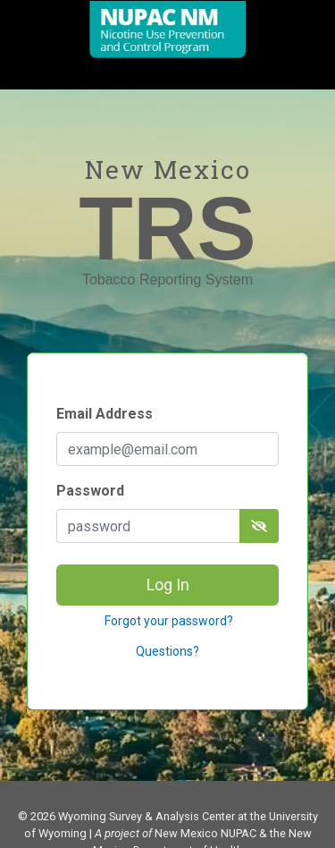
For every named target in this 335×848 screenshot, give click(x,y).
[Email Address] (167, 449)
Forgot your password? (167, 621)
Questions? (167, 651)
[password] (148, 526)
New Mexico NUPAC (205, 833)
